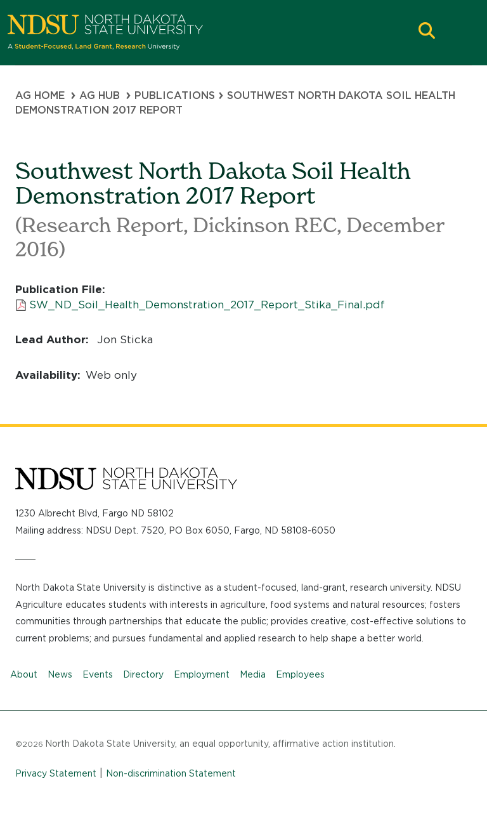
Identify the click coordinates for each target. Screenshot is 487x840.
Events (97, 674)
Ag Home (40, 95)
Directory (143, 674)
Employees (300, 674)
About (23, 674)
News (60, 674)
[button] (427, 32)
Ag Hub (99, 95)
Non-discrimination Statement (171, 773)
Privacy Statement (55, 773)
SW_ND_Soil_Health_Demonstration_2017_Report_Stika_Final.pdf (207, 304)
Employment (202, 674)
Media (253, 674)
